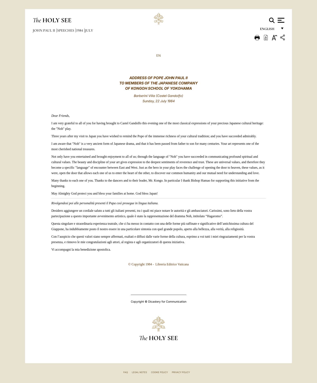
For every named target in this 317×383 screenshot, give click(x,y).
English (269, 30)
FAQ (125, 372)
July (89, 30)
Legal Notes (139, 372)
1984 (80, 30)
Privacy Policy (181, 372)
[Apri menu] (280, 20)
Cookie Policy (159, 372)
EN (158, 55)
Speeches (66, 30)
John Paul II (44, 30)
